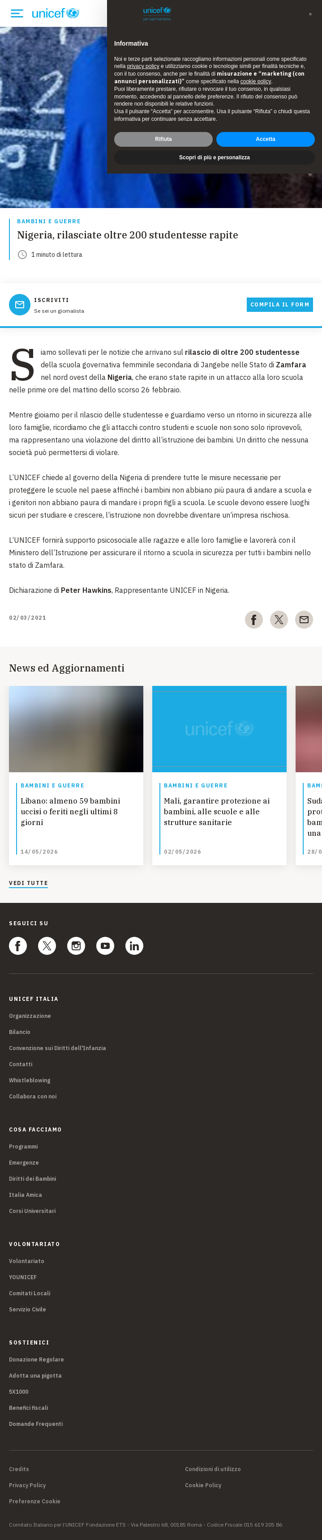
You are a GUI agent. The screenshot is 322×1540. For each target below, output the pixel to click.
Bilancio (19, 1032)
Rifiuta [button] (163, 139)
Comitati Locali (29, 1293)
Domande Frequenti (36, 1424)
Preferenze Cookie (34, 1501)
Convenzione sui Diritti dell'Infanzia (57, 1048)
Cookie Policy (203, 1485)
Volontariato (26, 1261)
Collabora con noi (32, 1096)
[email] (304, 621)
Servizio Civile (27, 1309)
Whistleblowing (29, 1080)
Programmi (23, 1146)
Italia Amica (25, 1194)
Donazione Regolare (36, 1359)
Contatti (20, 1064)
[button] (310, 14)
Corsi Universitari (32, 1211)
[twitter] (279, 621)
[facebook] (254, 621)
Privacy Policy (27, 1485)
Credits (19, 1469)
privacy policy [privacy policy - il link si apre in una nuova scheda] (143, 66)
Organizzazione (30, 1015)
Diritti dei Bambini (32, 1178)
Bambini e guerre (49, 222)
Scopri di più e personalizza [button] (214, 157)
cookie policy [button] (255, 81)
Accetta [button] (265, 139)
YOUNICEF (23, 1277)
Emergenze (24, 1162)
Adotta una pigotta (35, 1375)
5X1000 (18, 1391)
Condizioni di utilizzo (213, 1469)
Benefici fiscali (28, 1407)
